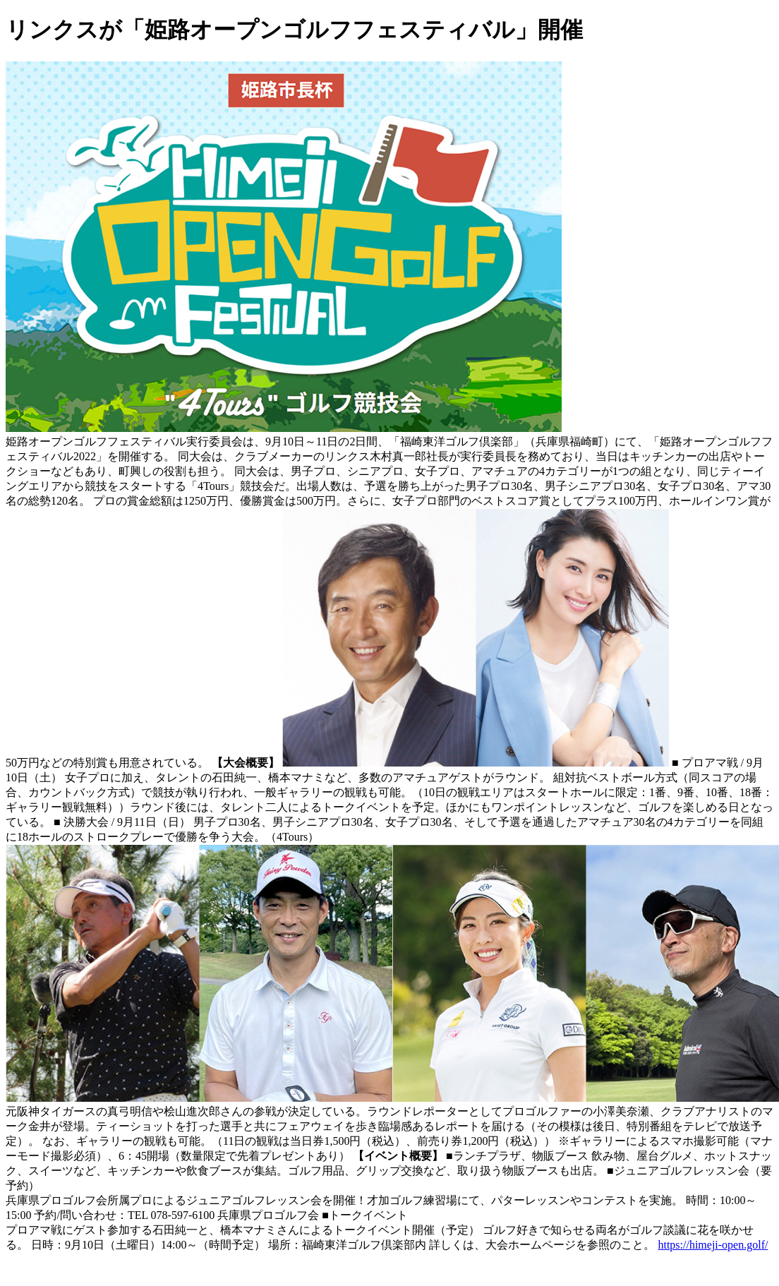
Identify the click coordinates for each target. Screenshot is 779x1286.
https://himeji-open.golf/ (713, 1245)
